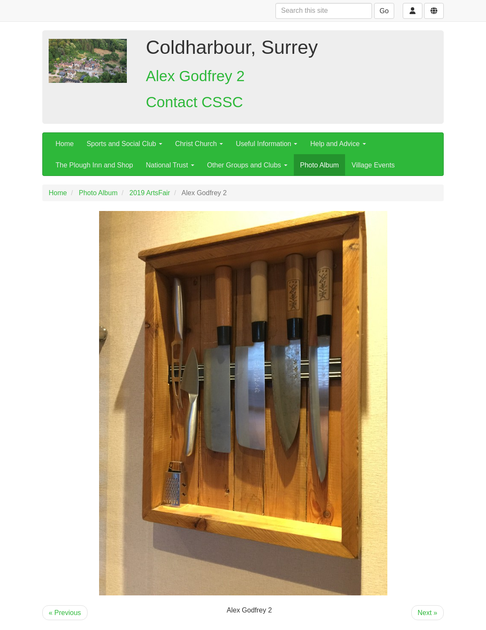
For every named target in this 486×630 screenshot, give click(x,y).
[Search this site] (323, 11)
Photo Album (319, 165)
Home (65, 143)
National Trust (170, 165)
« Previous (65, 612)
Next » (427, 612)
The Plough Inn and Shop (94, 165)
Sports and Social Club (124, 143)
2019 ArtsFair (149, 192)
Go (384, 11)
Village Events (373, 165)
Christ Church (199, 143)
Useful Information (266, 143)
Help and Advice (338, 143)
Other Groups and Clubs (247, 165)
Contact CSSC (194, 102)
